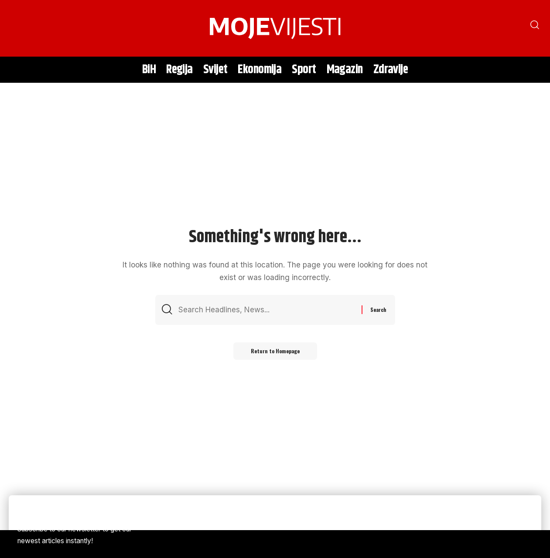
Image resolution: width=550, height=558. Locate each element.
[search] (19, 28)
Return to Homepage (275, 351)
